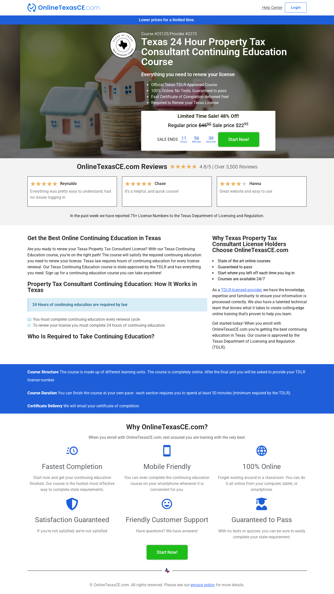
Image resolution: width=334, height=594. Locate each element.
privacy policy (203, 585)
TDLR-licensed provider (241, 290)
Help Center (272, 7)
